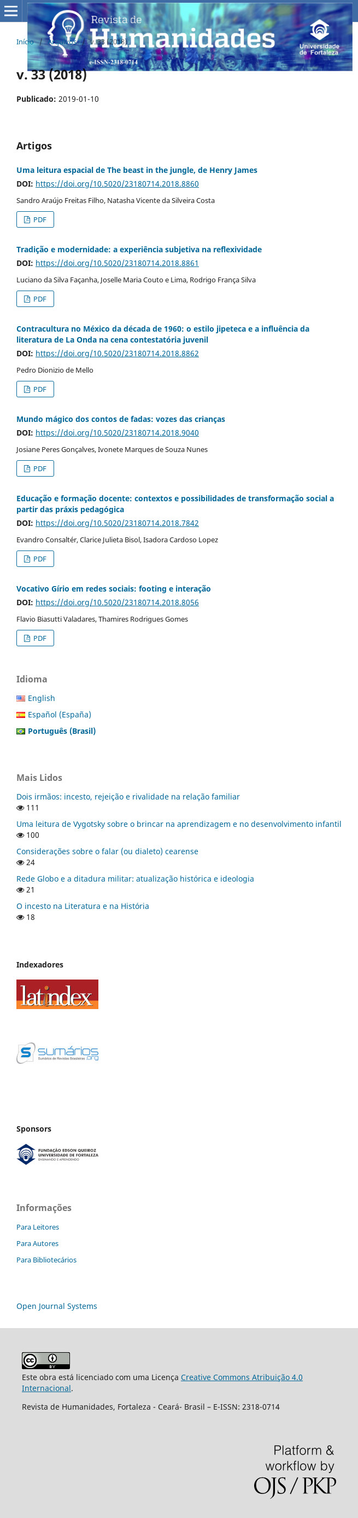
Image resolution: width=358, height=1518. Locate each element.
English (41, 698)
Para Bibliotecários (46, 1260)
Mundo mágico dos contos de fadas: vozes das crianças (120, 419)
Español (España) (59, 714)
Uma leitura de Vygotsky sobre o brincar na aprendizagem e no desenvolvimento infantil (179, 824)
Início (25, 42)
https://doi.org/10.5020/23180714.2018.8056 (117, 602)
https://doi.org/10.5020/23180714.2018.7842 (117, 523)
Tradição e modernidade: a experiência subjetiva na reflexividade (139, 249)
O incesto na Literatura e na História (82, 906)
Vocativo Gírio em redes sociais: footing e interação (113, 588)
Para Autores (37, 1243)
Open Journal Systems (56, 1306)
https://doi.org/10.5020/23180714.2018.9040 (117, 432)
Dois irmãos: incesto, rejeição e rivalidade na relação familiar (128, 796)
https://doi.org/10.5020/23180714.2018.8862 (117, 353)
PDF (39, 219)
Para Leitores (37, 1227)
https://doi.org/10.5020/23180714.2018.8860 (117, 183)
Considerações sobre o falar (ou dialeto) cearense (107, 851)
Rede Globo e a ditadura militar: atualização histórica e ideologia (135, 878)
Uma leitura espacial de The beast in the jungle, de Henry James (136, 170)
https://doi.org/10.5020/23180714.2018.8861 (117, 263)
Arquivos (62, 42)
